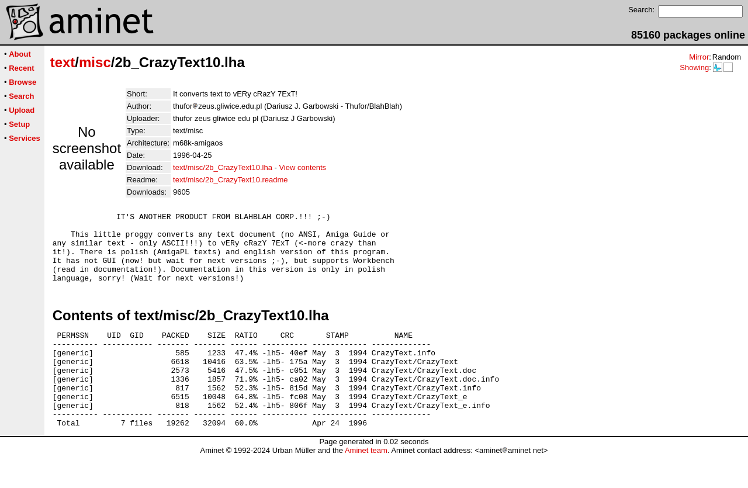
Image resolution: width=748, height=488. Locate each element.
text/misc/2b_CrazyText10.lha (222, 167)
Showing (694, 67)
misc (95, 62)
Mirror (699, 57)
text (62, 62)
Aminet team (366, 483)
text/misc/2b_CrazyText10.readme (230, 179)
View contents (302, 167)
